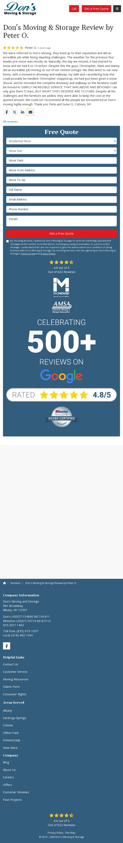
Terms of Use (28, 253)
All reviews (10, 121)
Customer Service (15, 672)
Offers (7, 785)
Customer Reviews (16, 792)
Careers (8, 777)
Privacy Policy (47, 253)
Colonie (8, 725)
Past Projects (12, 800)
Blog (6, 762)
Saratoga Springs (14, 718)
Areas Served (13, 703)
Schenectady (11, 740)
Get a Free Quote (96, 9)
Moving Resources (16, 679)
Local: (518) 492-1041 (18, 635)
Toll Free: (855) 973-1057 (20, 631)
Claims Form (11, 686)
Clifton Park (11, 733)
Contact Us (10, 664)
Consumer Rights (15, 694)
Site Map (70, 832)
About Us (9, 770)
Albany (7, 710)
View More (10, 748)
